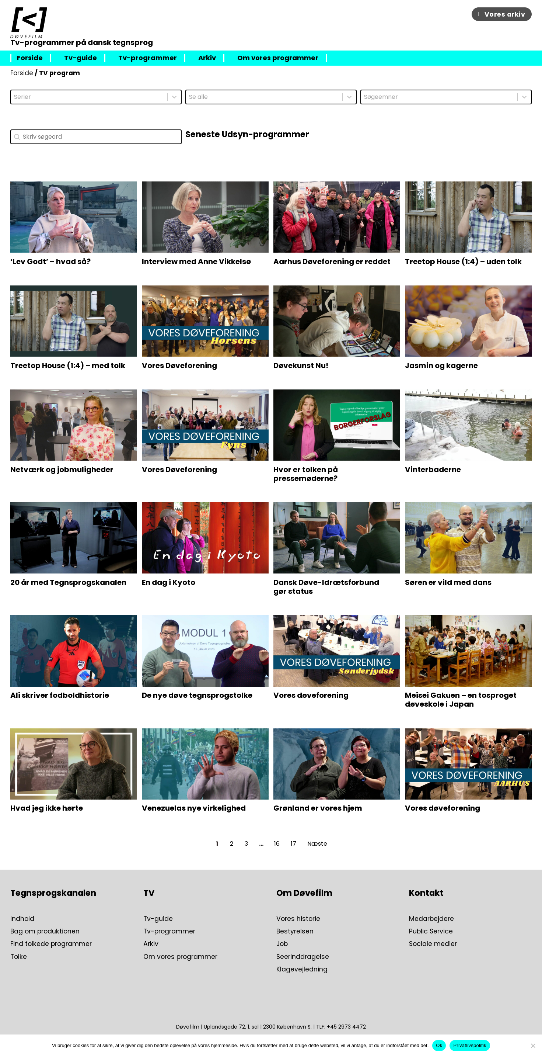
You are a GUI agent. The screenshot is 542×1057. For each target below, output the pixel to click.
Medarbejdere (431, 918)
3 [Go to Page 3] (246, 843)
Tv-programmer (147, 58)
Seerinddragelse (302, 956)
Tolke (18, 956)
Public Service (431, 931)
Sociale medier (433, 943)
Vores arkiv (501, 14)
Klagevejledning (302, 969)
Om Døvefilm (304, 893)
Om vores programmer (277, 58)
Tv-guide (80, 58)
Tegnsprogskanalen (53, 893)
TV (149, 893)
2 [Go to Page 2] (231, 843)
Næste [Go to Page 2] (317, 843)
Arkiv (207, 58)
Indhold (22, 918)
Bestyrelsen (295, 931)
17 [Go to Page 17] (293, 843)
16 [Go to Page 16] (277, 843)
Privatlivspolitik (469, 1045)
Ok (439, 1045)
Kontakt (426, 893)
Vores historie (298, 918)
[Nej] (532, 1045)
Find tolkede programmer (51, 943)
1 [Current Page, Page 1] (217, 843)
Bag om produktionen (45, 931)
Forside (30, 58)
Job (282, 943)
